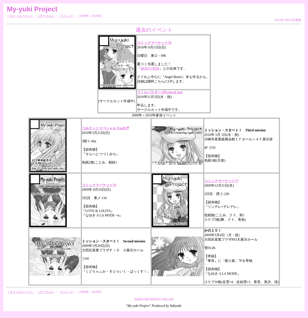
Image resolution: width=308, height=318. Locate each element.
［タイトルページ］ (20, 16)
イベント (67, 16)
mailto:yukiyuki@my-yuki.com (154, 298)
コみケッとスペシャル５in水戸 (105, 128)
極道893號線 (150, 68)
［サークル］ (46, 16)
